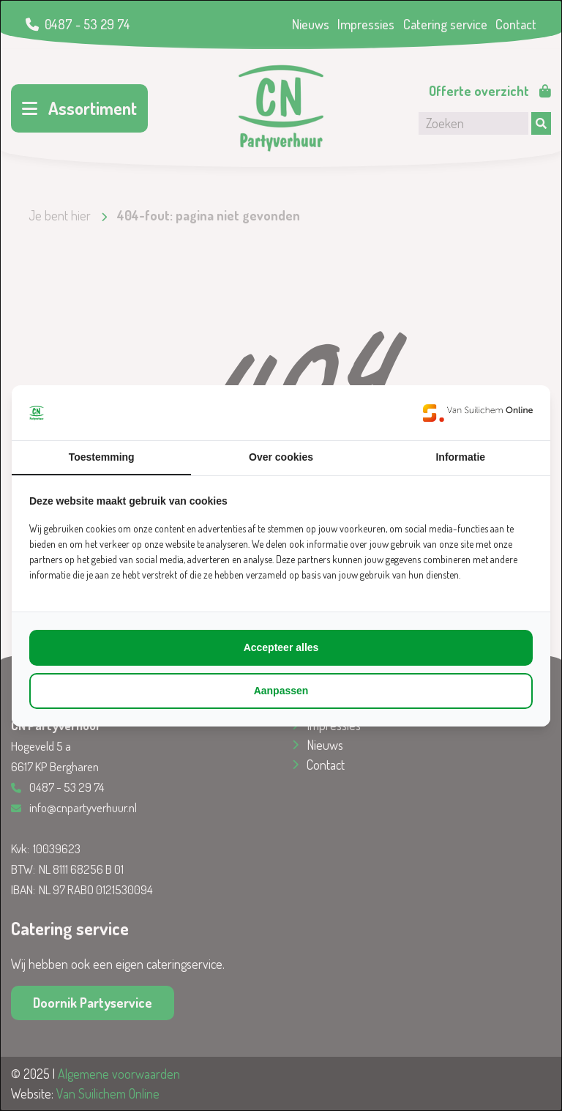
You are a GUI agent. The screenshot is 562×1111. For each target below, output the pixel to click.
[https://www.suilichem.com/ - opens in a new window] (478, 413)
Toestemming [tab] (102, 457)
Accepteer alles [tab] (281, 647)
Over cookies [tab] (281, 457)
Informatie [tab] (460, 457)
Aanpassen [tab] (281, 690)
